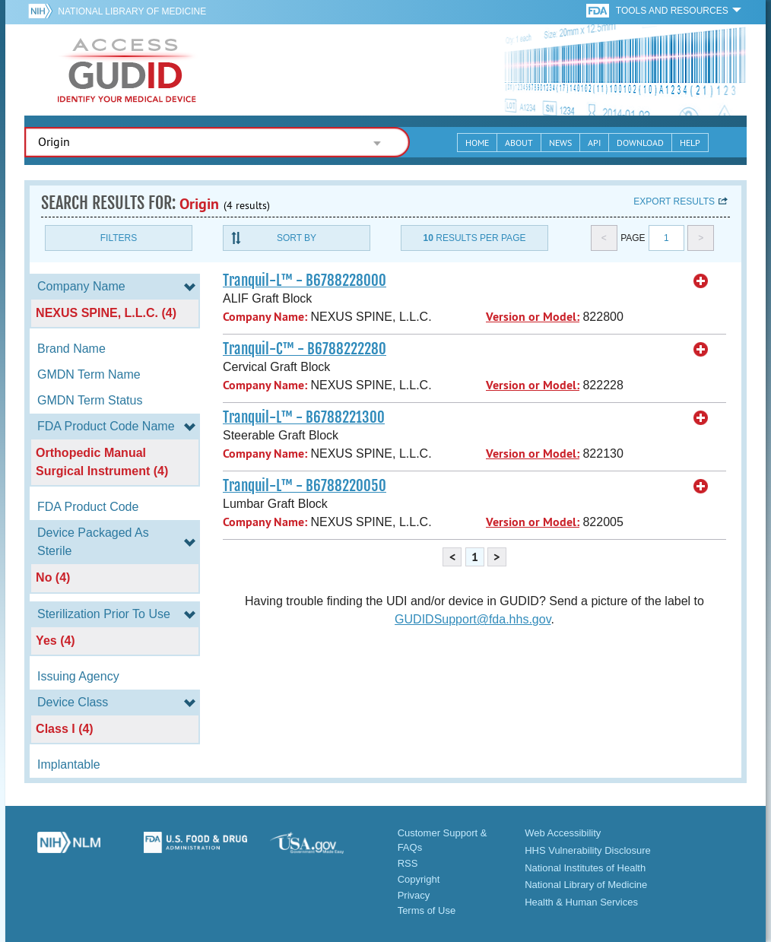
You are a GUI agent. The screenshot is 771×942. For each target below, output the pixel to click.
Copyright (419, 879)
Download (640, 142)
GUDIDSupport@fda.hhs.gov (472, 619)
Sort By (296, 238)
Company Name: (265, 317)
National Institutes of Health (585, 868)
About (519, 142)
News (560, 142)
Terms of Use (427, 910)
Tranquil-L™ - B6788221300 (304, 417)
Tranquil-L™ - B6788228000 (304, 280)
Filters (118, 238)
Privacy (414, 895)
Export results (674, 201)
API (594, 142)
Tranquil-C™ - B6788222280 (304, 349)
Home (477, 142)
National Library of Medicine (132, 11)
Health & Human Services (581, 902)
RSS (408, 863)
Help (690, 142)
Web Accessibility (563, 833)
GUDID (127, 70)
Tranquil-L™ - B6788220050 (304, 486)
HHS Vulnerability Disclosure (588, 850)
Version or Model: (532, 317)
